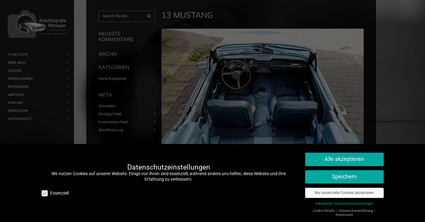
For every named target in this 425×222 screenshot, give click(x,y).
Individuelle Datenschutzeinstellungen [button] (344, 201)
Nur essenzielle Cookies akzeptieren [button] (344, 189)
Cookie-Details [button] (324, 208)
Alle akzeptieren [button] (344, 156)
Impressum (344, 212)
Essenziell (55, 190)
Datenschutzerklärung (356, 208)
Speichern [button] (344, 174)
